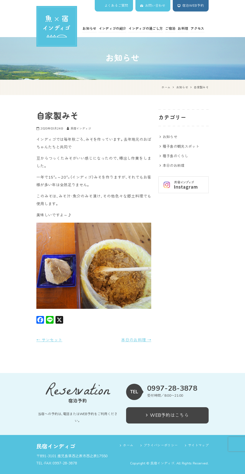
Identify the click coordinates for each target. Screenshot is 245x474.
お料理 (183, 28)
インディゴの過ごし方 (145, 28)
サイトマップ (198, 445)
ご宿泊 (170, 28)
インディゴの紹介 (112, 28)
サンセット (49, 340)
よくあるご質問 (116, 5)
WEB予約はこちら (167, 415)
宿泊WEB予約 (193, 5)
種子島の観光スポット (181, 146)
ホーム (128, 445)
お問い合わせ (155, 5)
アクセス (197, 28)
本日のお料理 (136, 340)
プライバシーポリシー (161, 445)
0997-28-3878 (172, 388)
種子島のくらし (175, 156)
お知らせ (89, 28)
